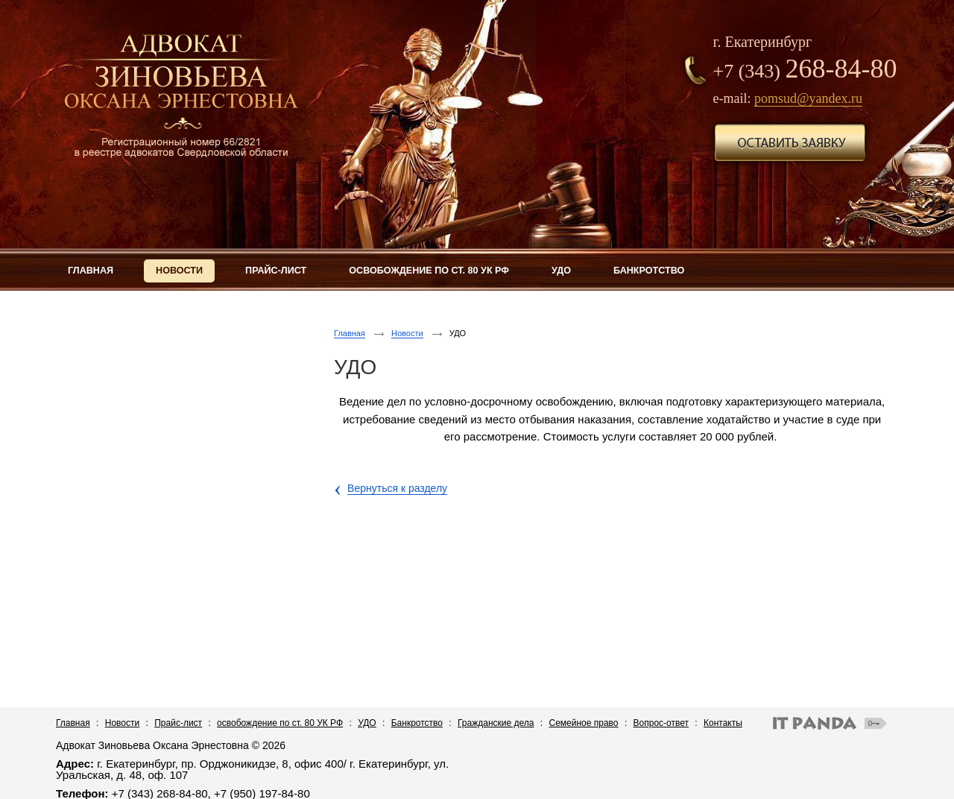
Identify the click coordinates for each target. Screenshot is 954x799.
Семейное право (584, 723)
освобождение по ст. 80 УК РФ (280, 723)
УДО (367, 723)
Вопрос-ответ (661, 723)
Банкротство (417, 723)
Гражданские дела (496, 723)
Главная (349, 333)
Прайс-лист (178, 723)
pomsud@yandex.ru (808, 98)
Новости (407, 333)
